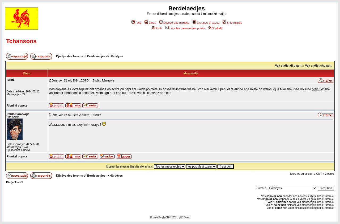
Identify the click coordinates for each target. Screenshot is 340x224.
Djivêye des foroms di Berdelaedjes (80, 56)
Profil (157, 28)
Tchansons (21, 41)
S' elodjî (215, 28)
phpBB (165, 217)
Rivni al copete (17, 105)
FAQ (136, 22)
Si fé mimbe (232, 22)
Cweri (150, 22)
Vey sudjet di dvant (288, 65)
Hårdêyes (116, 56)
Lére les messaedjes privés (185, 28)
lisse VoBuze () (306, 89)
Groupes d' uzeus (206, 22)
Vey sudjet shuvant (318, 65)
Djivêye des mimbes (174, 22)
